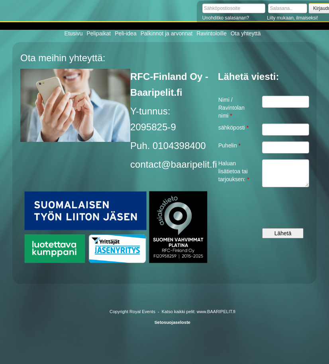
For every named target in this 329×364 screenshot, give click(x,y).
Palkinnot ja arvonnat (167, 33)
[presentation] (285, 210)
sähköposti (233, 127)
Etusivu (74, 33)
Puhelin (229, 145)
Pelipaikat (99, 33)
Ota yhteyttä (245, 33)
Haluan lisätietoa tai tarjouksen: (233, 171)
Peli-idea (125, 33)
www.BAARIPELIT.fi (216, 311)
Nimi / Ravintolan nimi (231, 108)
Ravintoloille (211, 33)
